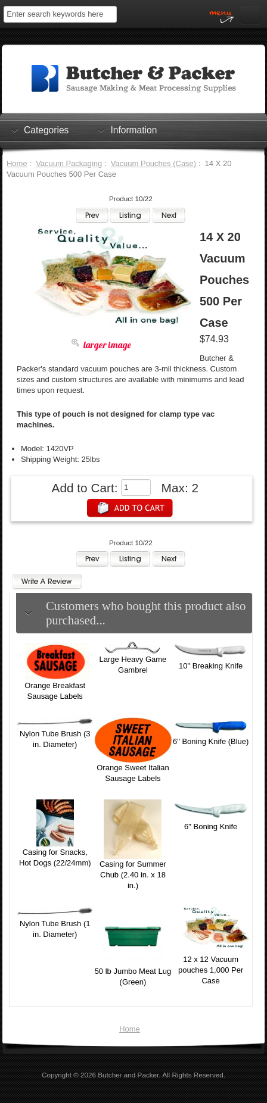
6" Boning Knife (210, 826)
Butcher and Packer (128, 1075)
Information (133, 129)
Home (17, 163)
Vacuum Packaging (69, 163)
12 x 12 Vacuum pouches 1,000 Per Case (210, 970)
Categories (46, 129)
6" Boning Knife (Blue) (211, 741)
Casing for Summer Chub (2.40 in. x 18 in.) (133, 875)
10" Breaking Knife (211, 665)
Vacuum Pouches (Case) (154, 163)
